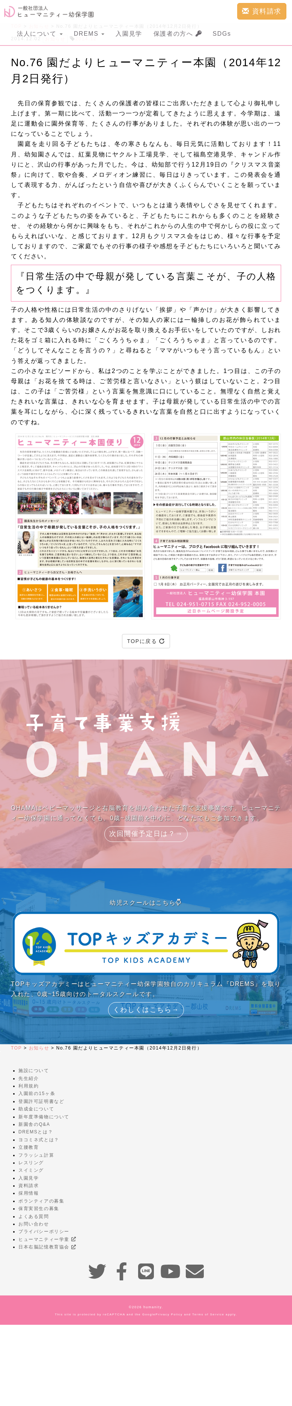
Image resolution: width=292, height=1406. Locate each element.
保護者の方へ (178, 33)
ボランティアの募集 (41, 1201)
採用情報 (28, 1193)
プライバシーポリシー (43, 1231)
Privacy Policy (168, 1314)
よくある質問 (33, 1216)
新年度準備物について (43, 1116)
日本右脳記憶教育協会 (47, 1247)
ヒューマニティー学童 (47, 1239)
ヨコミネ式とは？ (38, 1139)
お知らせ (39, 1048)
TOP (16, 1048)
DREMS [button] (89, 33)
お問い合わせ (33, 1224)
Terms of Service (208, 1314)
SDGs (222, 33)
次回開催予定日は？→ (146, 833)
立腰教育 (28, 1147)
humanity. (153, 1307)
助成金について (36, 1109)
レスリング (31, 1162)
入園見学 (129, 33)
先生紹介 (28, 1078)
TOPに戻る (146, 641)
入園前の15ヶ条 (36, 1093)
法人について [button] (40, 33)
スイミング (31, 1170)
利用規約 (28, 1086)
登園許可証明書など (41, 1101)
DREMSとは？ (35, 1132)
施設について (33, 1070)
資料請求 (261, 11)
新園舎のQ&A (34, 1124)
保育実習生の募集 (38, 1208)
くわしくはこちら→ (146, 1009)
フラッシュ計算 (36, 1155)
